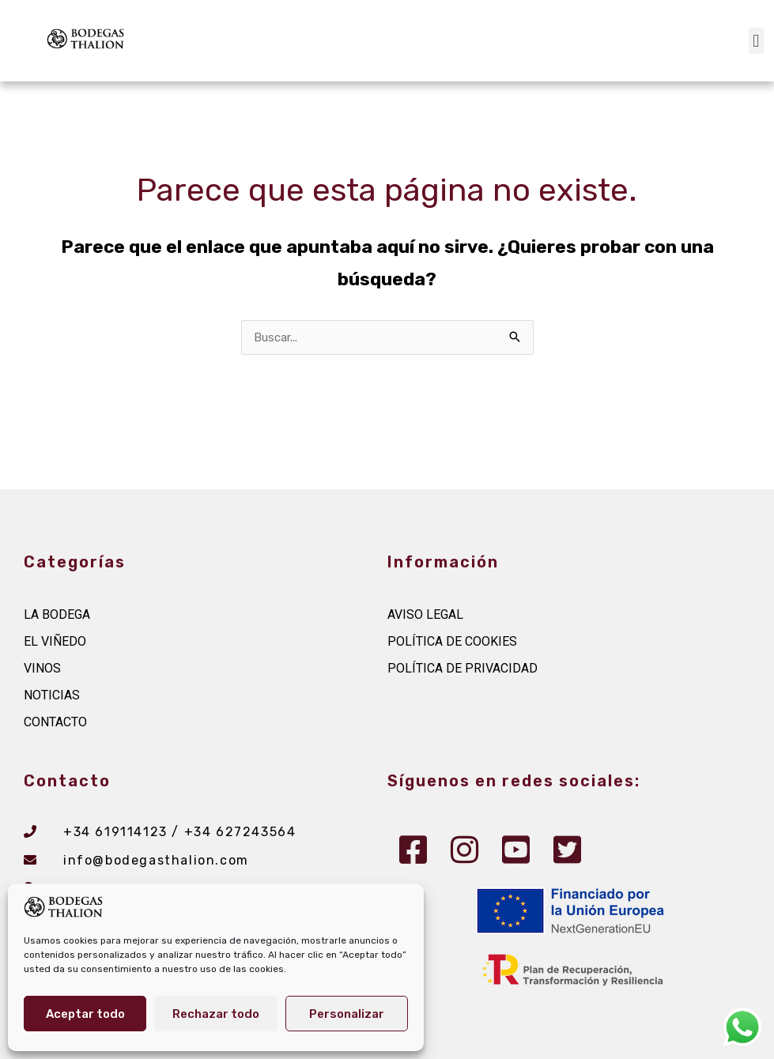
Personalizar (346, 1014)
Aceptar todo (85, 1014)
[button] (756, 41)
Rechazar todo (215, 1014)
